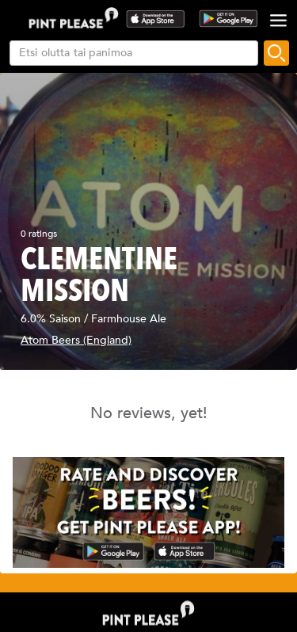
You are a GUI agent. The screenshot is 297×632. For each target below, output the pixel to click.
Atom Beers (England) (76, 340)
